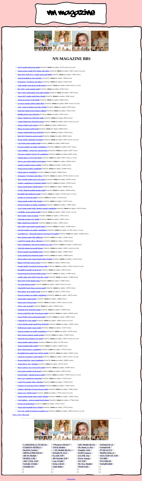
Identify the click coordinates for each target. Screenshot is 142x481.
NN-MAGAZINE (71, 479)
